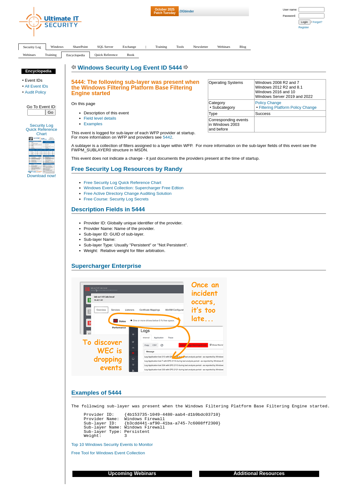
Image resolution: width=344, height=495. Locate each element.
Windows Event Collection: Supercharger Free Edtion (134, 188)
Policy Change (268, 102)
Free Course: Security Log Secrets (116, 199)
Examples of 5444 (96, 392)
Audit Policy (35, 92)
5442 (167, 137)
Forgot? (317, 22)
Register (304, 27)
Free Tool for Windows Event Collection (108, 453)
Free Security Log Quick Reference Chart (122, 182)
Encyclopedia (38, 71)
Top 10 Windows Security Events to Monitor (112, 444)
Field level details (100, 118)
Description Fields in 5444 (108, 209)
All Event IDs (36, 86)
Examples (93, 123)
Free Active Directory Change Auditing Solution (128, 193)
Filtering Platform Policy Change (288, 107)
